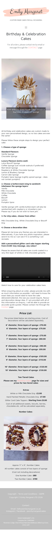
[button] (5, 89)
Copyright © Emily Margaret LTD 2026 (26, 497)
